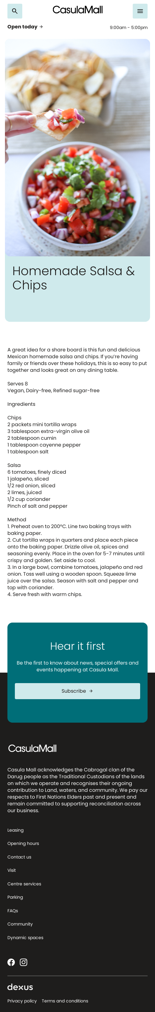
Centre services (24, 884)
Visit (11, 870)
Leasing (15, 830)
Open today (25, 26)
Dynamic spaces (25, 937)
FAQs (12, 911)
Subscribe (77, 691)
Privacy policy (22, 1001)
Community (20, 924)
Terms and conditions (65, 1001)
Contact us (19, 857)
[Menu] (140, 11)
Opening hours (23, 843)
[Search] (14, 11)
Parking (15, 897)
